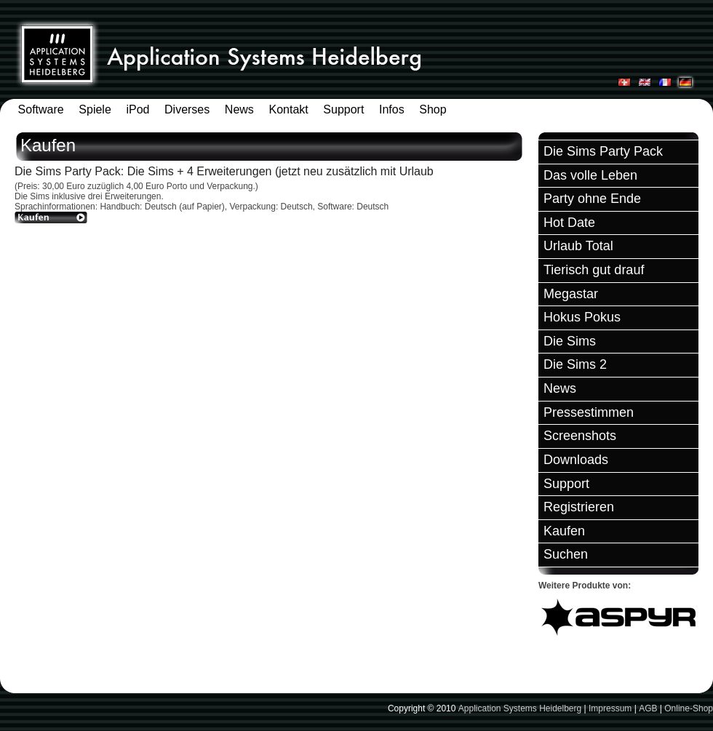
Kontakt (288, 109)
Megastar (570, 294)
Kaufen (564, 531)
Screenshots (579, 435)
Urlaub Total (578, 246)
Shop (432, 109)
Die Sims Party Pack (603, 151)
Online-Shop (688, 708)
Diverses (187, 109)
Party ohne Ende (592, 198)
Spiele (95, 109)
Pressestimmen (588, 412)
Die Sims (569, 341)
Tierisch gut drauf (593, 270)
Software (41, 109)
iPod (137, 109)
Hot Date (569, 222)
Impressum (610, 708)
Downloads (575, 459)
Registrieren (578, 507)
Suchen (565, 554)
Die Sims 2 (575, 364)
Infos (392, 109)
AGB (648, 708)
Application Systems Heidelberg (519, 708)
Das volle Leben (590, 175)
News (239, 109)
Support (343, 109)
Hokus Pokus (582, 317)
